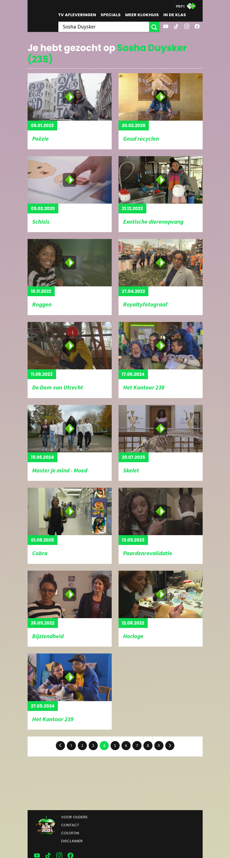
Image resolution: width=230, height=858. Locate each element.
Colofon (70, 833)
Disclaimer (72, 841)
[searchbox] (103, 27)
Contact (70, 825)
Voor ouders (74, 817)
